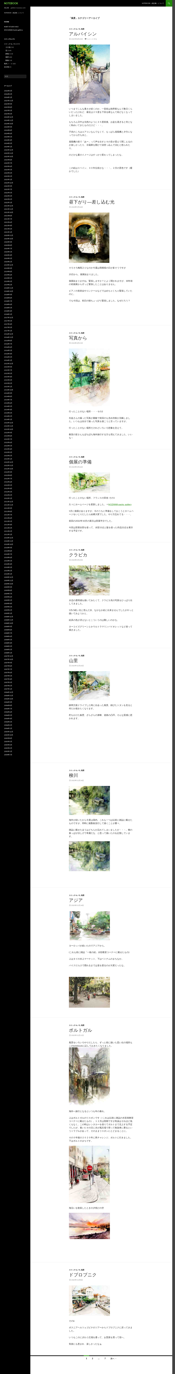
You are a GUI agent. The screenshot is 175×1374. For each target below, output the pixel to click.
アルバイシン (83, 33)
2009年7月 (8, 594)
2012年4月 (8, 488)
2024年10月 (8, 124)
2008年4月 (8, 643)
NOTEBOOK (11, 3)
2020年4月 (8, 255)
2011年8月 (8, 511)
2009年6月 (8, 597)
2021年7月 (8, 219)
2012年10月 (8, 469)
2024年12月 (8, 117)
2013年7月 (8, 439)
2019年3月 (8, 281)
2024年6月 (8, 133)
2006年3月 (8, 722)
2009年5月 (8, 600)
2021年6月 (8, 222)
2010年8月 (8, 551)
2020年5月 (8, 252)
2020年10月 (8, 239)
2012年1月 (8, 498)
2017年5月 (8, 321)
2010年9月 (8, 548)
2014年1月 (8, 419)
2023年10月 (8, 156)
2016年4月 (8, 354)
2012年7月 (8, 479)
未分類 (6, 67)
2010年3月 (8, 567)
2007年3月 (8, 682)
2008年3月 (8, 646)
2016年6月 (8, 347)
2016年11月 (8, 337)
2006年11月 (8, 695)
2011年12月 (8, 502)
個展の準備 (80, 461)
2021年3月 (8, 229)
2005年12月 (8, 732)
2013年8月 (8, 436)
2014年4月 (8, 410)
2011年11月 (8, 505)
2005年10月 (8, 735)
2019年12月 (8, 265)
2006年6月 (8, 712)
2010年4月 (8, 564)
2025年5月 (8, 110)
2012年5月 (8, 485)
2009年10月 (8, 584)
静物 (7, 54)
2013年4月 (8, 449)
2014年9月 (8, 393)
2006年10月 (8, 699)
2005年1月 (8, 751)
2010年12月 (8, 538)
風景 (82, 29)
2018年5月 (8, 308)
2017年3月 (8, 327)
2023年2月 (8, 176)
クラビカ (78, 554)
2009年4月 (8, 603)
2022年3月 (8, 196)
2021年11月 (8, 209)
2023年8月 (8, 160)
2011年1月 (8, 534)
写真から (78, 337)
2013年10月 (8, 429)
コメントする (92, 39)
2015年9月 (8, 367)
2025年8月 (8, 107)
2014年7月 (8, 400)
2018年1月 (8, 314)
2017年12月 (8, 317)
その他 (7, 47)
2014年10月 (8, 390)
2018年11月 (8, 288)
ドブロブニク (83, 1274)
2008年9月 (8, 626)
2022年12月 (8, 183)
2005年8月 (8, 738)
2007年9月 (8, 663)
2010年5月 (8, 561)
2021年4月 (8, 225)
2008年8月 (8, 630)
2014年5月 (8, 406)
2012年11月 (8, 465)
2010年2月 (8, 571)
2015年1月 (8, 387)
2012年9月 (8, 472)
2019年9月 (8, 268)
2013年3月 (8, 452)
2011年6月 (8, 518)
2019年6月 (8, 275)
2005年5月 (8, 741)
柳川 (73, 775)
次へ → (113, 1358)
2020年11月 (8, 235)
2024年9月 (8, 127)
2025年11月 (8, 101)
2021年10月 (8, 212)
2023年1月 (8, 179)
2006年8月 (8, 705)
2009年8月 (8, 590)
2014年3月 (8, 413)
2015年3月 (8, 380)
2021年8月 (8, 216)
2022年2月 (8, 199)
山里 (73, 660)
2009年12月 (8, 577)
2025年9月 (8, 104)
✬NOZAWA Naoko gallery (13, 30)
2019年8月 (8, 271)
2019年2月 (8, 285)
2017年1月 (8, 331)
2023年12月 (8, 150)
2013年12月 (8, 423)
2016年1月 (8, 360)
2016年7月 (8, 344)
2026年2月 (8, 94)
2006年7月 (8, 709)
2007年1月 (8, 689)
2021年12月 (8, 206)
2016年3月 (8, 357)
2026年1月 (8, 97)
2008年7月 (8, 633)
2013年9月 (8, 433)
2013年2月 (8, 456)
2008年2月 (8, 649)
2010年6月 (8, 557)
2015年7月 (8, 370)
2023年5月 (8, 170)
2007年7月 (8, 669)
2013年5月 (8, 446)
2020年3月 (8, 258)
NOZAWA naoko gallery (120, 504)
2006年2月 (8, 725)
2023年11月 (8, 153)
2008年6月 (8, 636)
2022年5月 (8, 193)
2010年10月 (8, 544)
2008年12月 (8, 617)
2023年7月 (8, 163)
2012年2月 (8, 495)
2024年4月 (8, 140)
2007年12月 (8, 656)
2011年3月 (8, 528)
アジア (76, 900)
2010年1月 (8, 574)
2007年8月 (8, 666)
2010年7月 (8, 554)
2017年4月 (8, 324)
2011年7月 (8, 515)
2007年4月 (8, 679)
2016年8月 (8, 340)
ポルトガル (80, 1030)
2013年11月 (8, 426)
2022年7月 (8, 189)
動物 (7, 60)
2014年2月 (8, 416)
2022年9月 (8, 186)
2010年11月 (8, 541)
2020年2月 (8, 262)
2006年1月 (8, 728)
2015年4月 (8, 377)
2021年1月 (8, 232)
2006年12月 (8, 692)
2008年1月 (8, 653)
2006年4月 (8, 718)
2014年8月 (8, 396)
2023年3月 (8, 173)
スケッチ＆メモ (74, 29)
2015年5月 (8, 373)
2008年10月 (8, 623)
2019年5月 (8, 278)
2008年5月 (8, 640)
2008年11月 (8, 620)
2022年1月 (8, 202)
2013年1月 (8, 459)
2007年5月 (8, 676)
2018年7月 (8, 301)
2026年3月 (8, 91)
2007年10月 (8, 659)
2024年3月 (8, 143)
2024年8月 (8, 130)
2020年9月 (8, 242)
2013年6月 (8, 442)
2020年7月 (8, 248)
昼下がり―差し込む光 (92, 201)
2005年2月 (8, 748)
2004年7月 (8, 755)
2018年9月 (8, 294)
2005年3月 (8, 745)
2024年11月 (8, 120)
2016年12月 (8, 334)
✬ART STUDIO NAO (11, 27)
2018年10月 (8, 291)
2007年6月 (8, 672)
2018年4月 (8, 311)
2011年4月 (8, 525)
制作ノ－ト (8, 64)
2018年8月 (8, 298)
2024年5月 (8, 137)
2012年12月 (8, 462)
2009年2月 (8, 610)
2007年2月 (8, 686)
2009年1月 (8, 613)
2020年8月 (8, 245)
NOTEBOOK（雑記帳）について (153, 3)
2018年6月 (8, 304)
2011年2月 (8, 531)
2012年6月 (8, 482)
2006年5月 (8, 715)
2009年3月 (8, 607)
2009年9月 (8, 587)
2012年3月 (8, 492)
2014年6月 (8, 403)
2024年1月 (8, 147)
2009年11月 (8, 580)
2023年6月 (8, 166)
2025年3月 (8, 114)
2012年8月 (8, 475)
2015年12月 (8, 364)
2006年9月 (8, 702)
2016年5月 (8, 350)
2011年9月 (8, 508)
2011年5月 (8, 521)
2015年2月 (8, 383)
